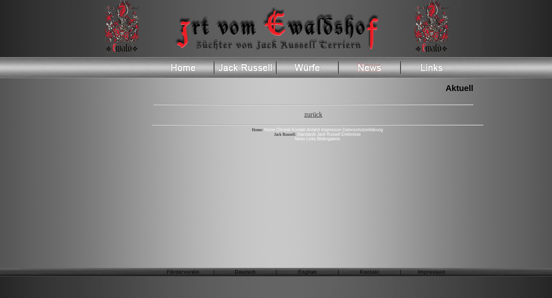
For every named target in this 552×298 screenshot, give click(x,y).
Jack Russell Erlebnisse (339, 134)
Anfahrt (313, 129)
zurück (313, 114)
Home (270, 129)
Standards (306, 134)
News (300, 139)
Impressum (331, 129)
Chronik (283, 129)
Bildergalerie (328, 139)
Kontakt (299, 129)
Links (311, 139)
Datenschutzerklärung (363, 129)
